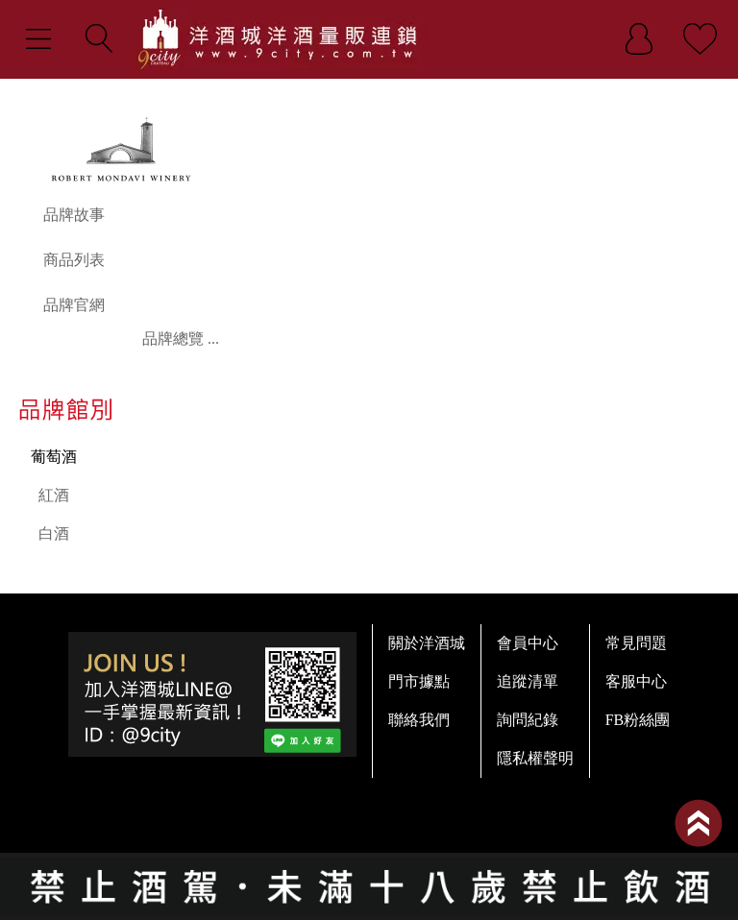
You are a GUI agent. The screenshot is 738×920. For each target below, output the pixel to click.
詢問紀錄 (527, 720)
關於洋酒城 (426, 643)
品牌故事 (74, 214)
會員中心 (527, 643)
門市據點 (419, 681)
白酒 (53, 533)
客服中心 (636, 681)
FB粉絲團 (638, 720)
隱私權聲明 (535, 758)
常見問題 (636, 643)
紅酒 (53, 495)
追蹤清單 (527, 681)
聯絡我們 (419, 720)
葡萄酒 (54, 456)
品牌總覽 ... (180, 338)
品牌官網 (74, 305)
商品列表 (74, 260)
